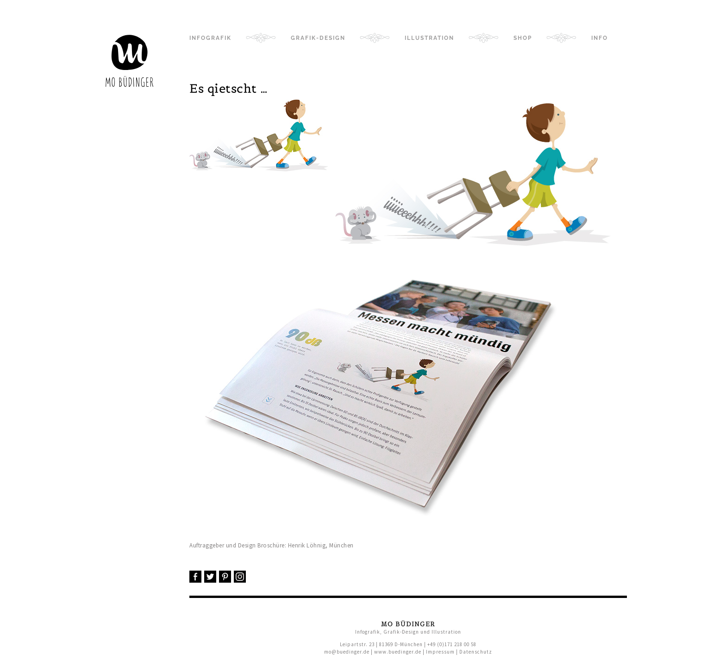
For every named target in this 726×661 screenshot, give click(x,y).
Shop (522, 38)
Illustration (429, 38)
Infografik (210, 38)
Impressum (440, 651)
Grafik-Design (318, 38)
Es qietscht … (228, 88)
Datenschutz (475, 651)
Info (599, 38)
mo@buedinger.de (346, 651)
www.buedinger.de (397, 651)
